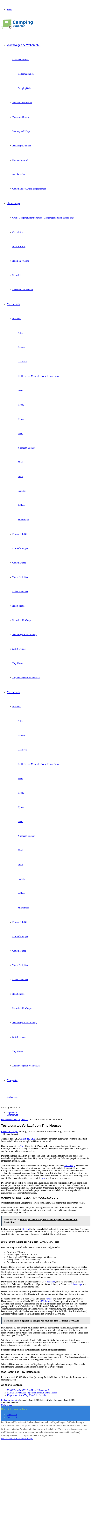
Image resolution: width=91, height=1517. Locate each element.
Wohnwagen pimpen (21, 145)
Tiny (22, 1146)
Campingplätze (19, 563)
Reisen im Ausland (20, 261)
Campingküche (25, 88)
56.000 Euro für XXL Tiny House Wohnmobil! (28, 1390)
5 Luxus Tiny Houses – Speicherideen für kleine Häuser (32, 1393)
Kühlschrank (47, 1301)
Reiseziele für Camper (22, 620)
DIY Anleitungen (20, 548)
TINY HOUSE (28, 1139)
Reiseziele (17, 275)
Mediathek (13, 304)
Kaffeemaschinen (26, 74)
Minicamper (23, 519)
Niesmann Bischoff (26, 448)
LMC (20, 433)
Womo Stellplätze (20, 577)
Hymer (21, 419)
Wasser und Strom (20, 117)
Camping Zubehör (20, 160)
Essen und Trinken (20, 59)
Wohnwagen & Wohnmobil (23, 45)
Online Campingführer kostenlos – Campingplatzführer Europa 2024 (43, 218)
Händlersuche (18, 174)
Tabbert (21, 505)
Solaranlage (69, 1165)
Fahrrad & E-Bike (20, 534)
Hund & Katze (18, 246)
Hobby (21, 405)
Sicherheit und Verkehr (22, 289)
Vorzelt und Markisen (22, 102)
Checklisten (17, 232)
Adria (20, 333)
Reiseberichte (18, 606)
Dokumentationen (20, 591)
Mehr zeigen (6, 1405)
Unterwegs (13, 203)
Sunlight (21, 491)
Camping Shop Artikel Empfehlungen (29, 189)
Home (4, 1119)
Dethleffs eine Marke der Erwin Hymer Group (39, 376)
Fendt (20, 390)
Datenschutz (12, 1115)
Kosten (25, 1229)
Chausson (22, 361)
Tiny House (17, 663)
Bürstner (22, 347)
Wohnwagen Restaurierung (24, 634)
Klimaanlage (76, 1284)
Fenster (49, 1299)
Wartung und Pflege (21, 131)
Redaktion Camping (10, 1131)
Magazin (12, 1080)
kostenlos (51, 1282)
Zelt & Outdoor (19, 649)
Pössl (20, 462)
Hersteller (16, 318)
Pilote (20, 476)
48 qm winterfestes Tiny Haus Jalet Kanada (26, 1395)
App (43, 1178)
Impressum (12, 1112)
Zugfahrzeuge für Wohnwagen (26, 677)
